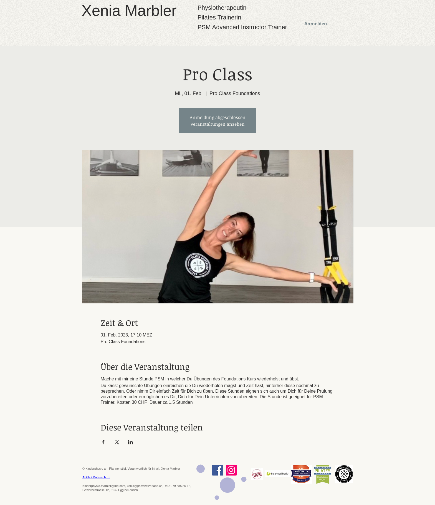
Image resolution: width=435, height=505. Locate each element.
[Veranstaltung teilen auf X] (117, 442)
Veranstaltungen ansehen (218, 124)
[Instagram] (231, 470)
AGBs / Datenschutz (96, 477)
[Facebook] (217, 470)
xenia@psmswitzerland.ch (144, 485)
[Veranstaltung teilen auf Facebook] (103, 442)
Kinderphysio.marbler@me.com (103, 485)
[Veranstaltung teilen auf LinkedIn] (130, 442)
